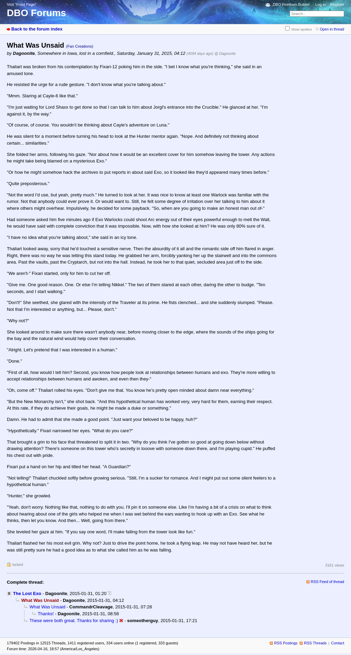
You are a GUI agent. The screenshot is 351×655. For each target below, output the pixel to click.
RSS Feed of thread (327, 582)
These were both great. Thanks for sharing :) (73, 620)
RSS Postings (286, 643)
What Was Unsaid (47, 606)
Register (337, 4)
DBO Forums (36, 13)
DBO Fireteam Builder (291, 4)
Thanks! (46, 613)
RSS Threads (315, 643)
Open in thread (332, 29)
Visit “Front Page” (21, 4)
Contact (337, 643)
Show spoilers (301, 29)
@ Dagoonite (225, 53)
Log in (320, 4)
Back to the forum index (36, 29)
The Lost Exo (27, 593)
